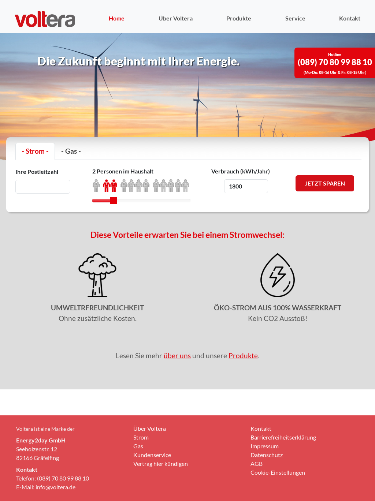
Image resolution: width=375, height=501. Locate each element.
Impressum (264, 478)
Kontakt (349, 18)
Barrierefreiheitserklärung (283, 469)
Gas (138, 478)
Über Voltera (176, 18)
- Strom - (35, 151)
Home (117, 18)
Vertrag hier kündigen (160, 495)
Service (295, 18)
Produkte (238, 18)
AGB (256, 495)
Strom (141, 469)
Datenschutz (266, 486)
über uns (177, 355)
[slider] (113, 200)
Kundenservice (152, 486)
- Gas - (71, 151)
